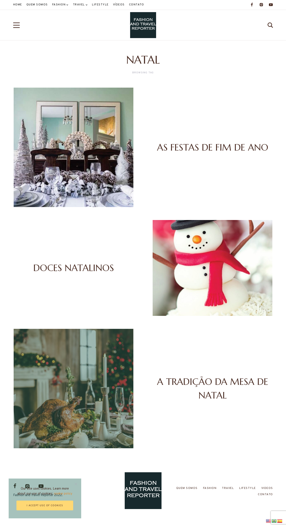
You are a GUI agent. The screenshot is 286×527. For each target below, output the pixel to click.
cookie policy (63, 494)
